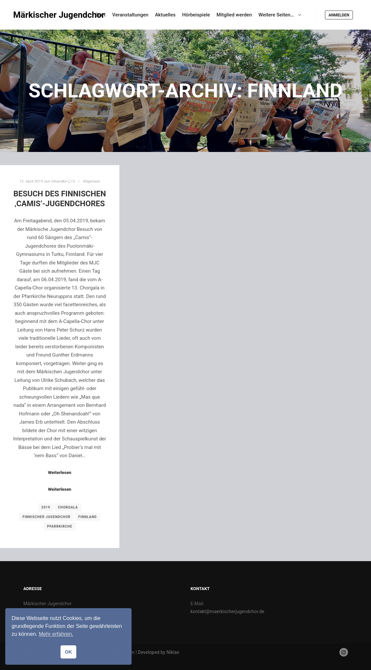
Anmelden (339, 15)
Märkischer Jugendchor (46, 15)
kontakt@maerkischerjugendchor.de (227, 611)
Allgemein (91, 181)
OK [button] (68, 652)
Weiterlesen (59, 472)
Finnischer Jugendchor (46, 517)
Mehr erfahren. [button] (56, 634)
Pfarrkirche (59, 526)
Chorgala (68, 507)
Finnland (87, 517)
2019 (45, 507)
